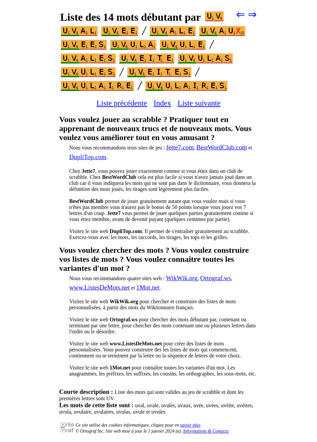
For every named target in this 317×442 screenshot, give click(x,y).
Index (162, 103)
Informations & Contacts (206, 431)
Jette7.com (180, 147)
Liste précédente (122, 103)
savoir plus (190, 425)
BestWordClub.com (221, 147)
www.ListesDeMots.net (99, 287)
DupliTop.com (87, 156)
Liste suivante (199, 103)
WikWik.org (182, 278)
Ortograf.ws (215, 278)
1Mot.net (148, 287)
